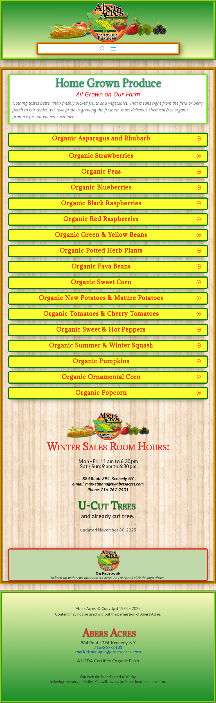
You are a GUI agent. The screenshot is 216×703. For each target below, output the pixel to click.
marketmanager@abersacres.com (108, 651)
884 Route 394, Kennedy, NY (108, 478)
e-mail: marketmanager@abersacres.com (108, 483)
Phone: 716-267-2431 (108, 489)
